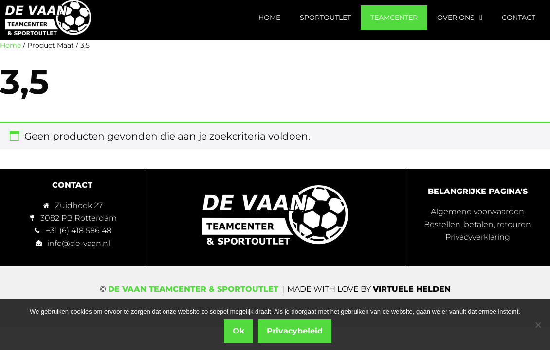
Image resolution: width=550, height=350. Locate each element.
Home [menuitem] (269, 17)
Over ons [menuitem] (459, 17)
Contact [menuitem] (518, 17)
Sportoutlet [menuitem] (325, 17)
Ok (238, 330)
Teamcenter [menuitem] (394, 17)
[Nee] (538, 325)
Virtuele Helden (412, 289)
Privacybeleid (295, 330)
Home (10, 45)
